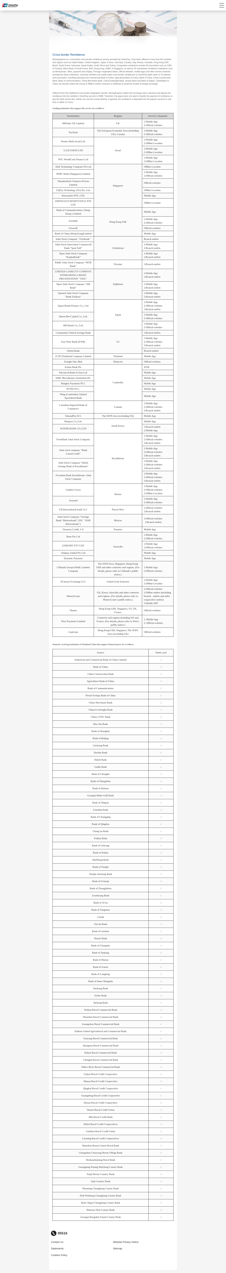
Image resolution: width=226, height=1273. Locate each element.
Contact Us (57, 1242)
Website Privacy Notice (126, 1242)
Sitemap (117, 1248)
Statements (57, 1248)
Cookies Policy (59, 1255)
